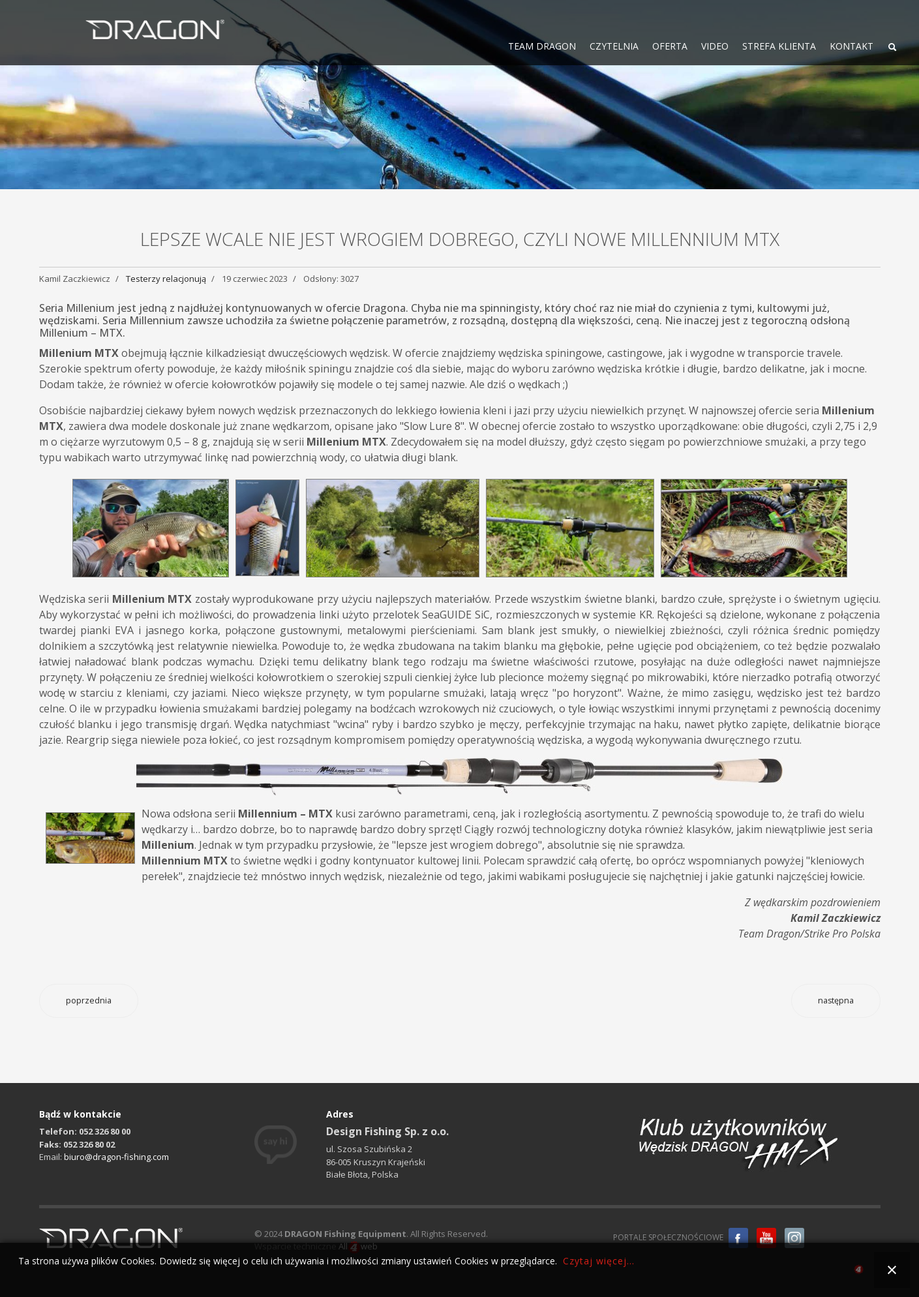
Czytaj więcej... (599, 1261)
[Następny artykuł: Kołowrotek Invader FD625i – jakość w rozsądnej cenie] (836, 1001)
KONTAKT (851, 46)
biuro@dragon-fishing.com (116, 1157)
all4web (859, 1271)
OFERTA (669, 46)
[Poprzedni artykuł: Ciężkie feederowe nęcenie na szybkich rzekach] (88, 1001)
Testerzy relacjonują (166, 278)
